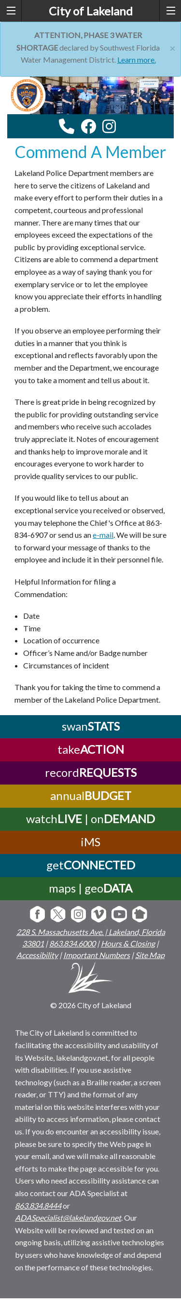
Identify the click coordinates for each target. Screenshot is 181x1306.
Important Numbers (96, 955)
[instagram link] (109, 126)
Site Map (150, 955)
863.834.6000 (72, 943)
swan (91, 726)
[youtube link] (122, 129)
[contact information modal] (66, 126)
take (90, 749)
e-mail (103, 534)
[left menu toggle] (11, 11)
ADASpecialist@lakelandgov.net (68, 1217)
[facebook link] (88, 126)
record (91, 772)
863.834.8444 (38, 1205)
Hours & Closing (128, 943)
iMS (90, 842)
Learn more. (136, 59)
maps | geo (90, 888)
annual (90, 795)
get (90, 865)
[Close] (173, 47)
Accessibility (37, 955)
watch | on (90, 819)
